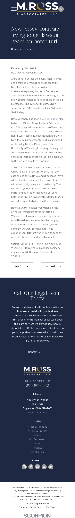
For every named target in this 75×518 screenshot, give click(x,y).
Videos (37, 435)
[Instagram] (24, 466)
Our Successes (37, 439)
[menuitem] (23, 507)
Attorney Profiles (37, 431)
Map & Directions (37, 412)
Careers (37, 443)
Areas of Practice (37, 426)
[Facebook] (31, 466)
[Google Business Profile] (37, 466)
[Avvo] (44, 466)
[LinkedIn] (50, 466)
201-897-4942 (37, 385)
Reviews (37, 447)
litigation (53, 119)
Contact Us (37, 452)
